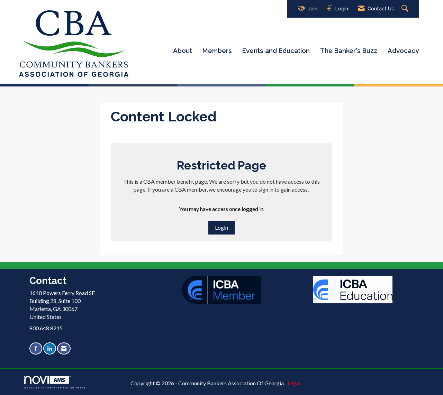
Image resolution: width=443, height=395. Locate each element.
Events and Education (276, 50)
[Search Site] (405, 8)
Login (221, 227)
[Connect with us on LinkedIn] (49, 348)
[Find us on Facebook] (35, 348)
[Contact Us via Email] (64, 348)
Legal (294, 383)
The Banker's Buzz (348, 50)
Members (217, 50)
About (182, 50)
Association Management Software (55, 382)
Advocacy (403, 50)
